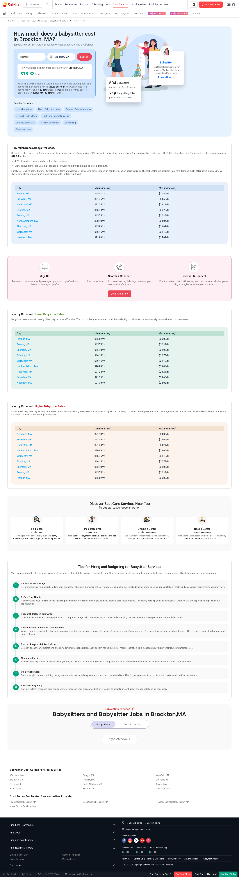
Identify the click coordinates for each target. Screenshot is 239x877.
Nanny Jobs (104, 13)
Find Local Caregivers (62, 825)
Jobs (108, 4)
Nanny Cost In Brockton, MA (23, 802)
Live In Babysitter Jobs (49, 109)
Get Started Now (119, 293)
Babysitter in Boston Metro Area (34, 21)
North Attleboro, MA (27, 221)
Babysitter (41, 13)
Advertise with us (191, 859)
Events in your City (19, 855)
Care (120, 4)
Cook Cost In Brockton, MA (95, 802)
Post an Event (69, 859)
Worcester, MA (24, 231)
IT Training (97, 4)
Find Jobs (62, 832)
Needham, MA (24, 237)
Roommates (71, 4)
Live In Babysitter (24, 109)
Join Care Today (228, 874)
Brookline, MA (24, 199)
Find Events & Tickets (62, 847)
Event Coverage (17, 859)
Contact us (138, 859)
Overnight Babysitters (26, 116)
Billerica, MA (23, 210)
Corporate (62, 865)
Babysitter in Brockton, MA (60, 21)
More (168, 4)
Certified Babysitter (25, 122)
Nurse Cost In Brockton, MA (23, 806)
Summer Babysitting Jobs (78, 109)
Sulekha (11, 4)
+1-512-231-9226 (151, 823)
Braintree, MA (16, 780)
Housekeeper (87, 13)
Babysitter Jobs (122, 13)
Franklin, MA (23, 193)
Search (84, 56)
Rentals (84, 4)
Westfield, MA (162, 775)
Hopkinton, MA (24, 204)
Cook (74, 13)
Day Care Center (59, 13)
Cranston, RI (15, 784)
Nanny (29, 13)
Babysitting (70, 122)
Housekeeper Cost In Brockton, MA (172, 802)
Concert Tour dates (71, 855)
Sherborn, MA (24, 226)
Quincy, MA (161, 784)
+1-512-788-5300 (133, 823)
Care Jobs (138, 13)
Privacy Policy (174, 859)
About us (126, 859)
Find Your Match (183, 874)
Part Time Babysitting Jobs (56, 116)
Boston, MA (23, 215)
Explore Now (166, 77)
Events (58, 4)
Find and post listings (62, 840)
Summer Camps (156, 13)
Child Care (16, 13)
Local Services (138, 4)
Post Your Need (179, 13)
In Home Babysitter (50, 122)
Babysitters (103, 724)
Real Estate (155, 4)
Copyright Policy (210, 859)
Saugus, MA (89, 775)
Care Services (13, 21)
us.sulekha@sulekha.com (137, 829)
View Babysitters (119, 739)
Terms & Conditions (155, 859)
